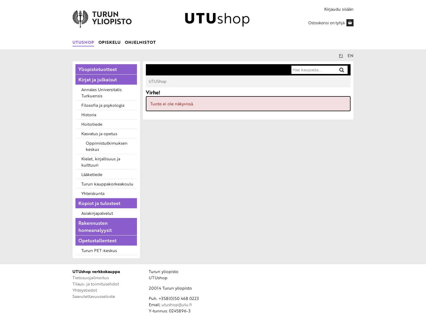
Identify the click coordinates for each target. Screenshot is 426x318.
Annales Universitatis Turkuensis (101, 92)
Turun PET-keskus (99, 250)
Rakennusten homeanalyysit (95, 226)
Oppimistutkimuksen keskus (107, 146)
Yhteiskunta (92, 193)
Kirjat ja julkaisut (97, 79)
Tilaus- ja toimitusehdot (95, 284)
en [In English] (351, 55)
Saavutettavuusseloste (93, 296)
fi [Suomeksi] (341, 55)
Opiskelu (109, 42)
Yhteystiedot (84, 290)
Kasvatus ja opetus (99, 133)
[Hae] (342, 70)
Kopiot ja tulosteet (99, 203)
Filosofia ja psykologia (102, 105)
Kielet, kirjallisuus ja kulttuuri (100, 162)
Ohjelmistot (140, 42)
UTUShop (83, 42)
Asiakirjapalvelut (97, 213)
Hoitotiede (91, 124)
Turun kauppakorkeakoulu (107, 184)
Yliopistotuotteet (97, 69)
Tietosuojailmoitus (90, 278)
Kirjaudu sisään (339, 9)
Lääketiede (91, 174)
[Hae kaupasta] (313, 70)
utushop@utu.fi (177, 304)
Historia (88, 115)
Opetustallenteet (97, 240)
